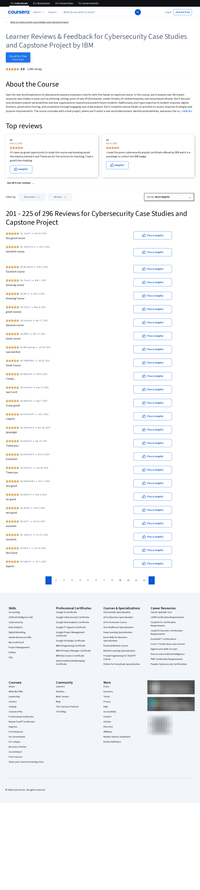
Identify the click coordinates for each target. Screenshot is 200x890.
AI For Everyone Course (115, 622)
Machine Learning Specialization (119, 650)
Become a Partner (18, 747)
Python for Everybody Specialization (121, 664)
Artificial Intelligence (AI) (21, 617)
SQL (11, 657)
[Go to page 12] (144, 580)
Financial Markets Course (115, 645)
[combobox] (98, 12)
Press (106, 686)
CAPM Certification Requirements (167, 617)
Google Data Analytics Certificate (72, 622)
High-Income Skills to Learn (164, 649)
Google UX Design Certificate (70, 640)
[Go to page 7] (104, 580)
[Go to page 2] (64, 580)
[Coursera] (18, 12)
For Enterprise (16, 731)
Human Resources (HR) (20, 637)
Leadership (14, 696)
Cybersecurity (16, 622)
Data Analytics (16, 627)
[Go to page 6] (96, 580)
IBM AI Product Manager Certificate (73, 650)
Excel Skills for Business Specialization (115, 639)
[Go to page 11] (136, 580)
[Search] (138, 12)
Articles (107, 721)
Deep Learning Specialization (117, 632)
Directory (108, 726)
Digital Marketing (17, 632)
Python (12, 652)
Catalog (12, 706)
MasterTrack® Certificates (22, 721)
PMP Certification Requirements (167, 659)
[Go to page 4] (80, 580)
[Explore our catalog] (39, 12)
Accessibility (109, 711)
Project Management (19, 647)
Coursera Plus (16, 711)
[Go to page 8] (112, 580)
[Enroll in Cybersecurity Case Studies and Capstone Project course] (18, 57)
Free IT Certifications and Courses (168, 644)
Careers (13, 701)
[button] (52, 12)
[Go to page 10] (128, 580)
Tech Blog (61, 711)
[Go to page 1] (56, 580)
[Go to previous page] (48, 580)
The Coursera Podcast (67, 706)
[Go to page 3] (72, 580)
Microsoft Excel (16, 642)
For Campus (15, 742)
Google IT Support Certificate (71, 627)
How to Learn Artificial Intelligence (168, 654)
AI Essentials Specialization (116, 612)
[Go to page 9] (120, 580)
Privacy (107, 701)
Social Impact (15, 752)
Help (105, 706)
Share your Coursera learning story (26, 762)
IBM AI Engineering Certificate (70, 645)
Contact (107, 716)
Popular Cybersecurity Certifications (169, 664)
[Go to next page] (152, 580)
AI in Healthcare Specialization (118, 627)
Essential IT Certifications (163, 639)
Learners (60, 686)
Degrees (13, 726)
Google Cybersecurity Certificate (72, 617)
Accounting (14, 612)
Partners (60, 691)
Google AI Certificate (66, 612)
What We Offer (16, 691)
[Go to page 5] (88, 580)
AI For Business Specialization (118, 617)
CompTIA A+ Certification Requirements (163, 624)
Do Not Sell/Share (112, 742)
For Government (17, 737)
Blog (58, 701)
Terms (106, 696)
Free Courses (15, 757)
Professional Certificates (21, 716)
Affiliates (107, 731)
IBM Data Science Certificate (70, 655)
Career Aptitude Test (161, 612)
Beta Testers (62, 696)
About (12, 686)
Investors (108, 691)
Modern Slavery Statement (116, 737)
